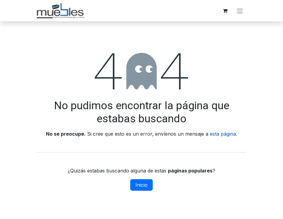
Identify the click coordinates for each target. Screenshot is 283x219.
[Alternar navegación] (240, 10)
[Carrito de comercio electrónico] (225, 11)
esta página (223, 134)
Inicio (141, 185)
